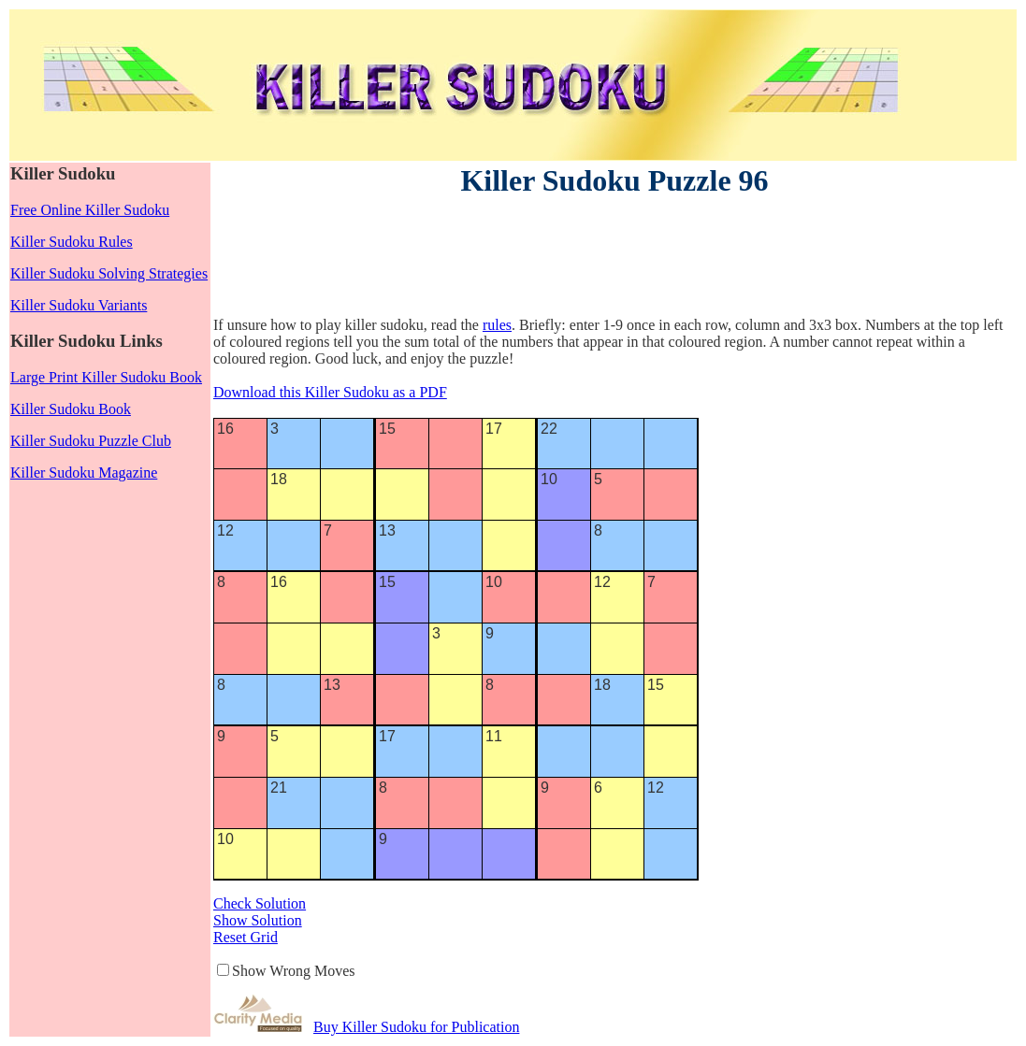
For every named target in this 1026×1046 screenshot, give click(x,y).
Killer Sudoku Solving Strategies (109, 273)
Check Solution (259, 903)
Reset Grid (245, 937)
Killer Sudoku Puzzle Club (90, 441)
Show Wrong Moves (293, 971)
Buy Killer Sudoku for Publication (416, 1027)
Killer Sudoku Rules (71, 242)
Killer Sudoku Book (70, 409)
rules (497, 325)
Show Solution (257, 920)
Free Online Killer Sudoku (89, 210)
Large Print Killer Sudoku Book (106, 377)
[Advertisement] (553, 260)
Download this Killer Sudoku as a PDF (330, 392)
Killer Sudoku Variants (78, 305)
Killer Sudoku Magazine (83, 472)
